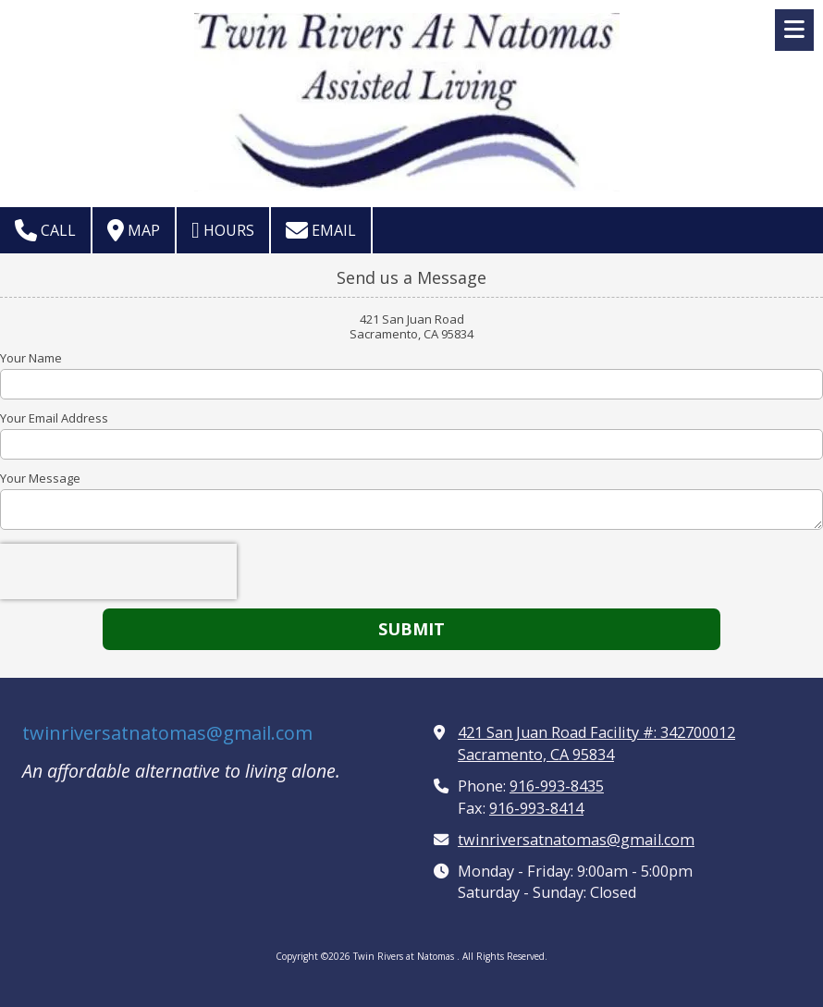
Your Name (31, 357)
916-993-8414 (536, 808)
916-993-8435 (557, 786)
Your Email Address (54, 418)
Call (45, 230)
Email (321, 230)
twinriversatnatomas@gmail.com (167, 732)
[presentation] (118, 571)
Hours (222, 230)
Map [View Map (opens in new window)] (133, 230)
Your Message (40, 478)
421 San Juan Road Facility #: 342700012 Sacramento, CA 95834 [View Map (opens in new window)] (596, 743)
